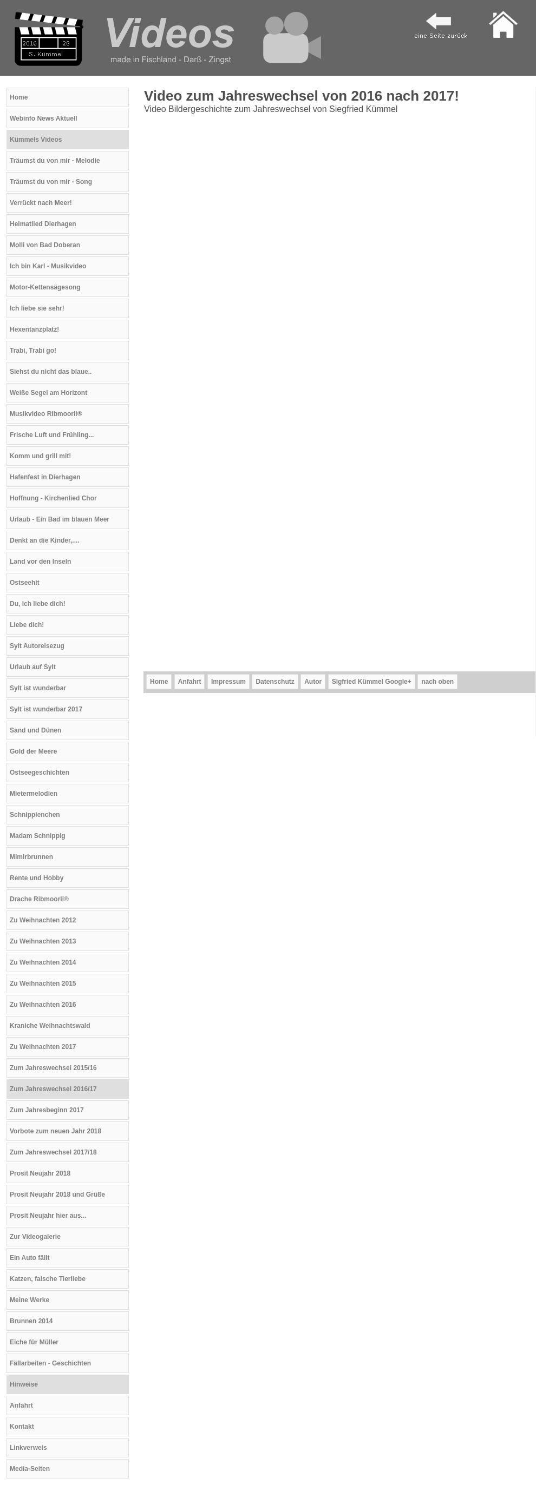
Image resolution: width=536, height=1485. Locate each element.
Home (19, 97)
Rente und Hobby (36, 878)
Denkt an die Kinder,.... (45, 540)
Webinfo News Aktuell (43, 118)
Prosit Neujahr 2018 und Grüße (57, 1194)
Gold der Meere (33, 751)
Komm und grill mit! (40, 456)
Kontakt (22, 1426)
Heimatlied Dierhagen (43, 224)
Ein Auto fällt (30, 1258)
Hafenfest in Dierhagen (45, 477)
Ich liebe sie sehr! (37, 308)
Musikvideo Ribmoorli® (46, 414)
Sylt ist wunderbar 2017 (46, 709)
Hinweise (24, 1384)
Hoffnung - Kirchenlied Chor (53, 498)
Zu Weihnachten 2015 (43, 983)
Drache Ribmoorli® (39, 899)
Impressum (228, 681)
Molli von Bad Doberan (45, 245)
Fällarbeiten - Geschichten (50, 1363)
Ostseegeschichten (39, 772)
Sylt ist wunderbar (38, 688)
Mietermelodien (33, 793)
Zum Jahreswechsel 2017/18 (53, 1152)
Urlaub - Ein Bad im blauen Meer (59, 519)
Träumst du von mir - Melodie (55, 160)
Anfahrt (21, 1405)
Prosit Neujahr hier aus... (48, 1215)
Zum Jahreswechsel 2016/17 (53, 1089)
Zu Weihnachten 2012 (43, 920)
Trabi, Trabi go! (33, 350)
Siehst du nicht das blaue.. (50, 371)
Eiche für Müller (34, 1342)
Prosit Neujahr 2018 (40, 1173)
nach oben (437, 681)
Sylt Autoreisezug (37, 646)
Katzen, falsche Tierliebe (48, 1279)
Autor (313, 681)
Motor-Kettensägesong (45, 287)
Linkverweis (28, 1447)
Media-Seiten (30, 1469)
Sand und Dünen (35, 730)
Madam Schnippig (38, 836)
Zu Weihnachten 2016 (43, 1004)
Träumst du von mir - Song (51, 182)
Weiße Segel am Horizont (48, 393)
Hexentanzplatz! (34, 329)
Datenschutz (275, 681)
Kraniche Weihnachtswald (50, 1025)
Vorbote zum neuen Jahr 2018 (55, 1131)
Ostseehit (25, 582)
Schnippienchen (35, 815)
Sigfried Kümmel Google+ (371, 681)
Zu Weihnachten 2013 (43, 941)
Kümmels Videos (36, 139)
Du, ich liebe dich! (38, 604)
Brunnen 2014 (31, 1321)
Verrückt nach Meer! (41, 203)
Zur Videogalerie (35, 1236)
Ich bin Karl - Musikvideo (48, 266)
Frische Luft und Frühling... (52, 435)
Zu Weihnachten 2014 (43, 962)
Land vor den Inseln (40, 561)
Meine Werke (29, 1300)
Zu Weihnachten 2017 (43, 1047)
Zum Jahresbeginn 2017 (47, 1110)
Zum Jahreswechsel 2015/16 (53, 1068)
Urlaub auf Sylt (33, 667)
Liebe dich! (27, 625)
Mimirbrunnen (31, 857)
